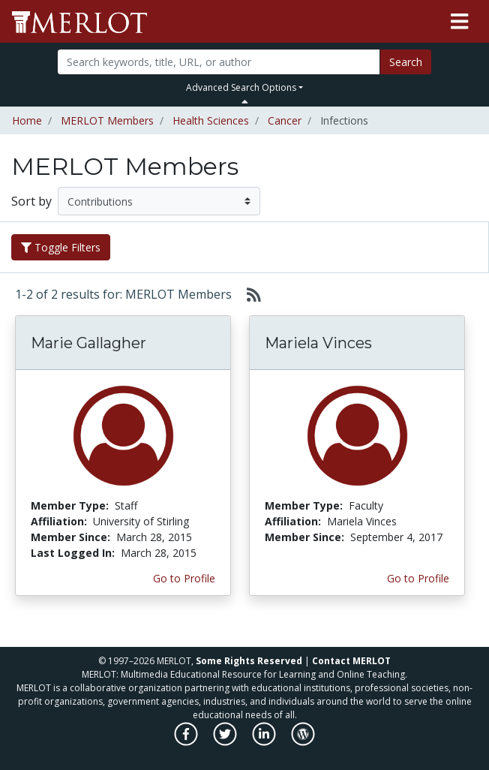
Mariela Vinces (318, 343)
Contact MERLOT (351, 660)
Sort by (31, 201)
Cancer (285, 120)
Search (405, 62)
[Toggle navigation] (459, 22)
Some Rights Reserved (249, 660)
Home (27, 120)
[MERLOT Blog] (303, 741)
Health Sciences (210, 120)
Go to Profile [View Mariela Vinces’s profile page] (418, 578)
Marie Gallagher (88, 343)
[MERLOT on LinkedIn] (265, 741)
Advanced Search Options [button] (241, 87)
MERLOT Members (107, 120)
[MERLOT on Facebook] (187, 741)
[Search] (218, 62)
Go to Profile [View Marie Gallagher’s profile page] (184, 578)
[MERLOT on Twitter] (226, 741)
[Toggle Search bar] (245, 101)
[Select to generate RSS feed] (248, 294)
